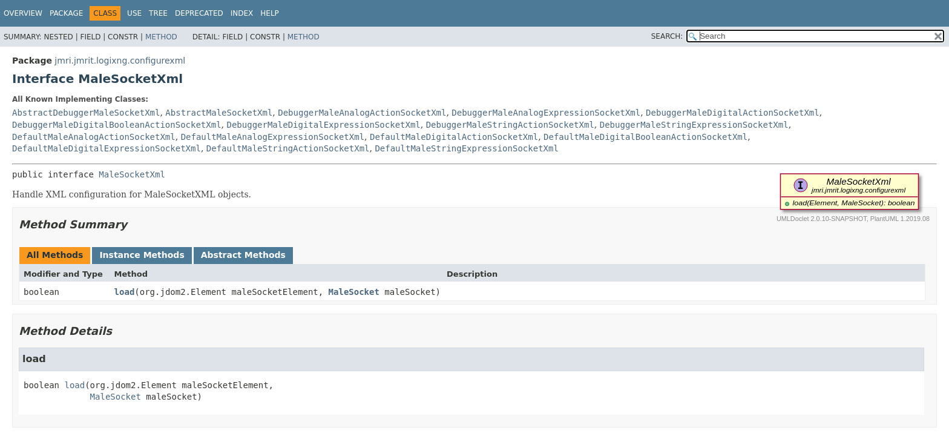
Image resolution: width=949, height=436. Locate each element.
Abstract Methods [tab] (243, 255)
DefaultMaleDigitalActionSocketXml (454, 137)
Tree (158, 13)
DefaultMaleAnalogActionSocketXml (94, 137)
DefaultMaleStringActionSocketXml (288, 148)
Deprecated (199, 13)
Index (242, 13)
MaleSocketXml (132, 174)
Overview (23, 13)
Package (66, 13)
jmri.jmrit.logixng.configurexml (119, 60)
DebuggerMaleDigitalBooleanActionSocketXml (117, 125)
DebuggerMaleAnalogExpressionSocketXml (546, 112)
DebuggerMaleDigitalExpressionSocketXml (323, 125)
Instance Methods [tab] (141, 255)
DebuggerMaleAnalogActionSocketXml (362, 112)
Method (161, 37)
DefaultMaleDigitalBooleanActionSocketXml (645, 137)
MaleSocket (354, 292)
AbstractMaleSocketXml (218, 112)
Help (269, 13)
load (124, 292)
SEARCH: (667, 36)
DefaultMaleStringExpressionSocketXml (466, 148)
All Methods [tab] (55, 255)
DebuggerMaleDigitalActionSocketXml (732, 112)
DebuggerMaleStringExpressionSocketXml (694, 125)
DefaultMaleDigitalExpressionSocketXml (106, 148)
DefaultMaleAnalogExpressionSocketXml (272, 137)
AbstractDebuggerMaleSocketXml (86, 112)
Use (134, 13)
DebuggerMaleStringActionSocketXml (510, 125)
